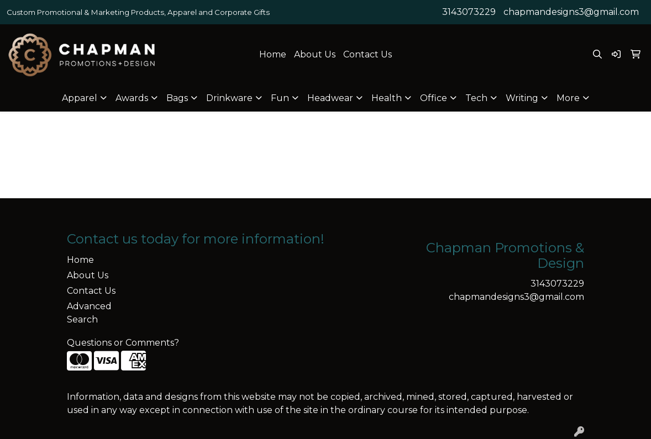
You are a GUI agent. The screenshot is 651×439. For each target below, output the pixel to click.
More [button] (568, 98)
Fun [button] (280, 98)
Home (272, 54)
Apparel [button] (79, 98)
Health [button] (386, 98)
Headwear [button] (330, 98)
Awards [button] (132, 98)
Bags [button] (177, 98)
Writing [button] (522, 98)
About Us (314, 54)
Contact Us (367, 54)
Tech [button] (476, 98)
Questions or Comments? (123, 342)
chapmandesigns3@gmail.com (571, 12)
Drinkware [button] (229, 98)
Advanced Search (89, 313)
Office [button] (433, 98)
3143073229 (469, 12)
